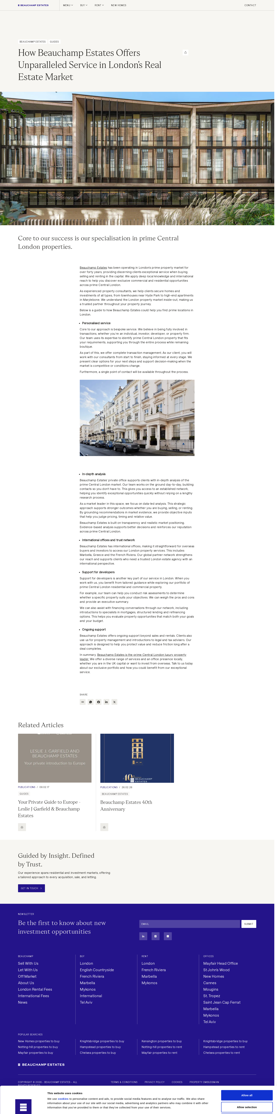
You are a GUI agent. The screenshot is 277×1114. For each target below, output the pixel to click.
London (86, 963)
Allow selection (247, 1081)
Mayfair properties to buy (35, 1052)
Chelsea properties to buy (98, 1052)
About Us (26, 983)
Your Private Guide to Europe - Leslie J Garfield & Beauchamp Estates (50, 808)
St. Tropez (211, 996)
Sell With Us (28, 963)
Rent (99, 5)
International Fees (33, 996)
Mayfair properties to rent (159, 1052)
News (22, 1002)
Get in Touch (31, 888)
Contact (250, 5)
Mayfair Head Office (220, 963)
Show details (189, 1106)
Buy (84, 5)
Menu (68, 5)
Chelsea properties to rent (221, 1052)
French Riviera (92, 976)
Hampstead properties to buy (100, 1047)
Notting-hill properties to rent (162, 1047)
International (91, 996)
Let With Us (28, 970)
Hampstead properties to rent (224, 1047)
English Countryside (97, 970)
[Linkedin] (143, 936)
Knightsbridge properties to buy (102, 1041)
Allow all (246, 1069)
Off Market (27, 976)
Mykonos (88, 989)
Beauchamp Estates (93, 267)
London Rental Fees (35, 989)
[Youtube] (168, 936)
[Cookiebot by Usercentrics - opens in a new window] (23, 1107)
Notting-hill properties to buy (38, 1047)
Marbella (87, 983)
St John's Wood (216, 970)
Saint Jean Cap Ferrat (222, 1002)
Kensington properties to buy (162, 1041)
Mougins (210, 989)
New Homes (118, 5)
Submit (248, 924)
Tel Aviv (86, 1002)
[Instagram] (156, 936)
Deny (246, 1093)
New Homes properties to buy (39, 1041)
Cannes (209, 983)
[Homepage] (33, 5)
